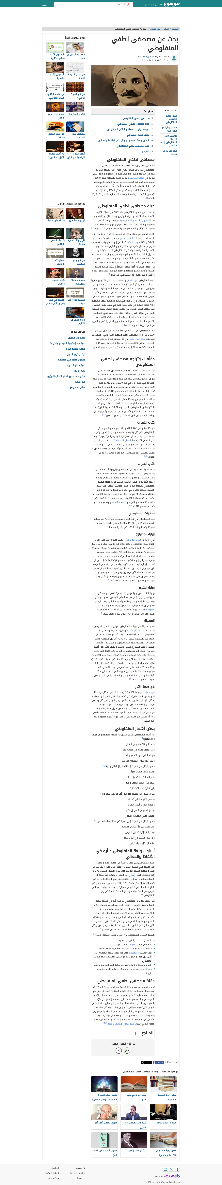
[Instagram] (165, 1169)
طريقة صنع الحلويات (75, 365)
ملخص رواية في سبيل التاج (169, 129)
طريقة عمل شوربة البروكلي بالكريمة (67, 343)
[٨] (108, 580)
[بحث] (129, 4)
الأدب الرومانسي (133, 540)
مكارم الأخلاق (133, 630)
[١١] (142, 738)
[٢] (92, 227)
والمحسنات (134, 953)
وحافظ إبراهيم (115, 1024)
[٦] (131, 505)
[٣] (154, 350)
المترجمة (150, 609)
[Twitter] (171, 1169)
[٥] (145, 456)
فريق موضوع (53, 1178)
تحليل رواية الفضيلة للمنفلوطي (171, 119)
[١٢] (104, 765)
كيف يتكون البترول (76, 354)
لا (118, 1050)
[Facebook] (177, 1169)
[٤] (103, 414)
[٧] (130, 505)
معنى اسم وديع (77, 387)
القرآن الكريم (126, 238)
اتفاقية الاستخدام (51, 1173)
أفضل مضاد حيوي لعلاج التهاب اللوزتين (66, 376)
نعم (127, 1050)
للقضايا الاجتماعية (123, 440)
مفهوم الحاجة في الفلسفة (71, 360)
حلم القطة (80, 382)
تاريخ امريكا (79, 371)
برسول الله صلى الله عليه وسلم (132, 220)
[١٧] (106, 1023)
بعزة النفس (132, 280)
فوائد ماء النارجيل (76, 338)
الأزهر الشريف (137, 178)
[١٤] (95, 820)
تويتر (149, 1062)
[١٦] (94, 934)
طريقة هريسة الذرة (75, 349)
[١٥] (142, 894)
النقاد (110, 887)
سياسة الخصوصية (77, 1173)
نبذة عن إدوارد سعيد (170, 152)
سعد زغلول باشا (138, 339)
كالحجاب (116, 502)
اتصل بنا (55, 1168)
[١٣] (101, 793)
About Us (81, 1178)
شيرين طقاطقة (144, 56)
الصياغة (132, 944)
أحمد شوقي (129, 1024)
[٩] (130, 678)
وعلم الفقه (132, 242)
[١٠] (143, 720)
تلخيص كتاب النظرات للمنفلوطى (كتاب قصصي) (168, 141)
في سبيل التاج (147, 692)
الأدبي (132, 875)
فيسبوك (160, 1062)
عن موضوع (80, 1168)
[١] (147, 197)
